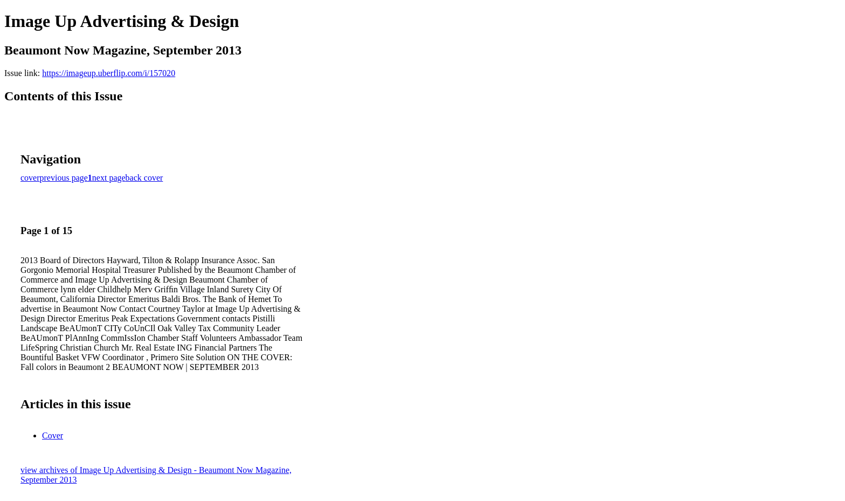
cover (30, 177)
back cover (144, 177)
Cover (52, 435)
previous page (64, 177)
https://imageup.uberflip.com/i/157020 (108, 73)
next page (109, 177)
